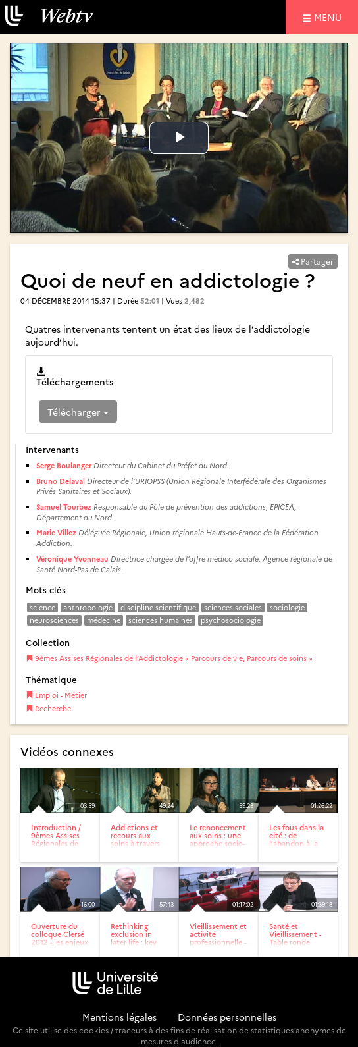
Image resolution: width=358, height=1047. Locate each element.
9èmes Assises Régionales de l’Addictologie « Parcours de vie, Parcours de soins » (169, 658)
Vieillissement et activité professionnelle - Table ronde (218, 938)
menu (329, 17)
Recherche (48, 708)
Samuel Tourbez (63, 507)
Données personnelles (227, 1016)
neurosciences (54, 620)
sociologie (287, 607)
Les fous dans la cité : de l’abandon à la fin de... (296, 839)
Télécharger (78, 411)
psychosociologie (231, 620)
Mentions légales (119, 1016)
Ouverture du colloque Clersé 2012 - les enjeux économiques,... (59, 938)
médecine (103, 620)
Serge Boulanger (63, 465)
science (42, 607)
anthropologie (88, 607)
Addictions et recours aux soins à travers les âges (135, 839)
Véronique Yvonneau (72, 559)
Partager (313, 261)
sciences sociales (233, 607)
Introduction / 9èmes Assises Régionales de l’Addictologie (56, 839)
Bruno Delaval (60, 481)
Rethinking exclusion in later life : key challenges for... (137, 938)
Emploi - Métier (56, 695)
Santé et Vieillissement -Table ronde (295, 934)
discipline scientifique (158, 607)
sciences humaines (160, 620)
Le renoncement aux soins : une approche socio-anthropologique (219, 839)
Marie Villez (56, 532)
